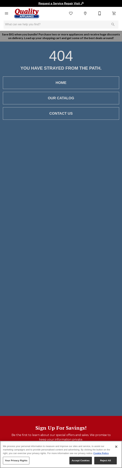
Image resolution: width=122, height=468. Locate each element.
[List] (70, 13)
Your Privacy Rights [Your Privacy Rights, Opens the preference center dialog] (16, 460)
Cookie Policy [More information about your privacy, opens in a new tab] (101, 453)
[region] (61, 454)
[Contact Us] (99, 13)
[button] (6, 13)
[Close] (116, 447)
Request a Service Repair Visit (60, 3)
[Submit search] (113, 24)
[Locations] (85, 13)
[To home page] (27, 13)
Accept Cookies (81, 460)
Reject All (105, 460)
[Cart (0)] (114, 13)
